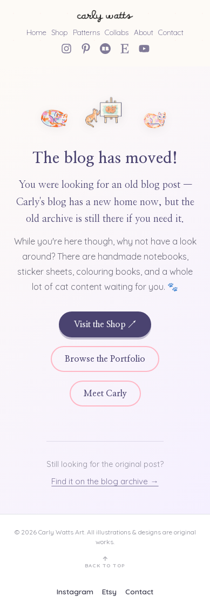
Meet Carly (105, 393)
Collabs (116, 32)
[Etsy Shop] (124, 48)
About (143, 32)
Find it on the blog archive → (104, 481)
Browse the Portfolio (105, 359)
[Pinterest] (85, 48)
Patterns (86, 32)
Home (36, 32)
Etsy (109, 591)
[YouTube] (144, 48)
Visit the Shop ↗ (105, 324)
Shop (59, 32)
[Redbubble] (105, 48)
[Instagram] (66, 48)
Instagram (75, 591)
